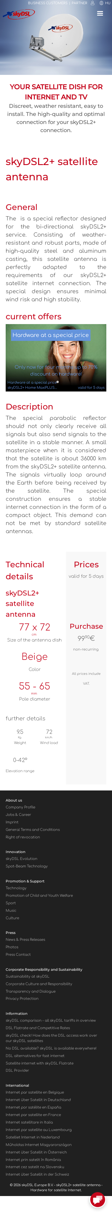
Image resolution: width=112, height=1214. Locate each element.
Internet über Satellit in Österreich (36, 1152)
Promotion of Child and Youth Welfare (39, 896)
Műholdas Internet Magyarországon (39, 1145)
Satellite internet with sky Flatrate (39, 1063)
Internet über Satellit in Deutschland (38, 1100)
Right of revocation (23, 837)
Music (11, 911)
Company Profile (20, 807)
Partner (79, 3)
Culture (12, 918)
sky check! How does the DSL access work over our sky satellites (51, 1038)
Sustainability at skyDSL (28, 977)
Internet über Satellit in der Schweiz (37, 1175)
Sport (11, 903)
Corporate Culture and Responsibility (39, 984)
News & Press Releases (25, 940)
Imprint (12, 822)
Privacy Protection (22, 999)
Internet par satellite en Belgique (35, 1092)
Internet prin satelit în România (33, 1160)
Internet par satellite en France (33, 1115)
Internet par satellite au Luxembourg (39, 1130)
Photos (12, 947)
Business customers (47, 3)
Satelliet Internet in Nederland (33, 1137)
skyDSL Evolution (21, 859)
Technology (16, 888)
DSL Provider (17, 1071)
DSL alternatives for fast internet (35, 1056)
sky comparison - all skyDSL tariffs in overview (51, 1021)
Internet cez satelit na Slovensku (35, 1167)
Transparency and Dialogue (31, 992)
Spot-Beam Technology (27, 866)
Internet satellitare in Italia (29, 1122)
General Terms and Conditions (33, 830)
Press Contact (18, 955)
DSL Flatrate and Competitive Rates (38, 1028)
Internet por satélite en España (33, 1107)
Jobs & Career (18, 815)
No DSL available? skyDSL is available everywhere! (51, 1048)
